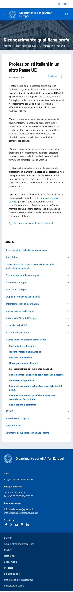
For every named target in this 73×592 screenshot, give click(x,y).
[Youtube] (16, 525)
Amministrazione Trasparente (19, 544)
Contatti (8, 538)
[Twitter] (11, 525)
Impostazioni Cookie (14, 585)
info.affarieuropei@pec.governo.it (21, 513)
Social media (10, 562)
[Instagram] (22, 525)
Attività (7, 45)
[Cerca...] (67, 14)
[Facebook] (6, 525)
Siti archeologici (12, 573)
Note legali (9, 556)
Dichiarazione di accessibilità (18, 579)
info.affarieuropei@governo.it (19, 509)
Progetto (8, 567)
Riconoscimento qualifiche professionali (35, 45)
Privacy (8, 550)
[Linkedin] (27, 525)
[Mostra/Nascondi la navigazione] (5, 14)
